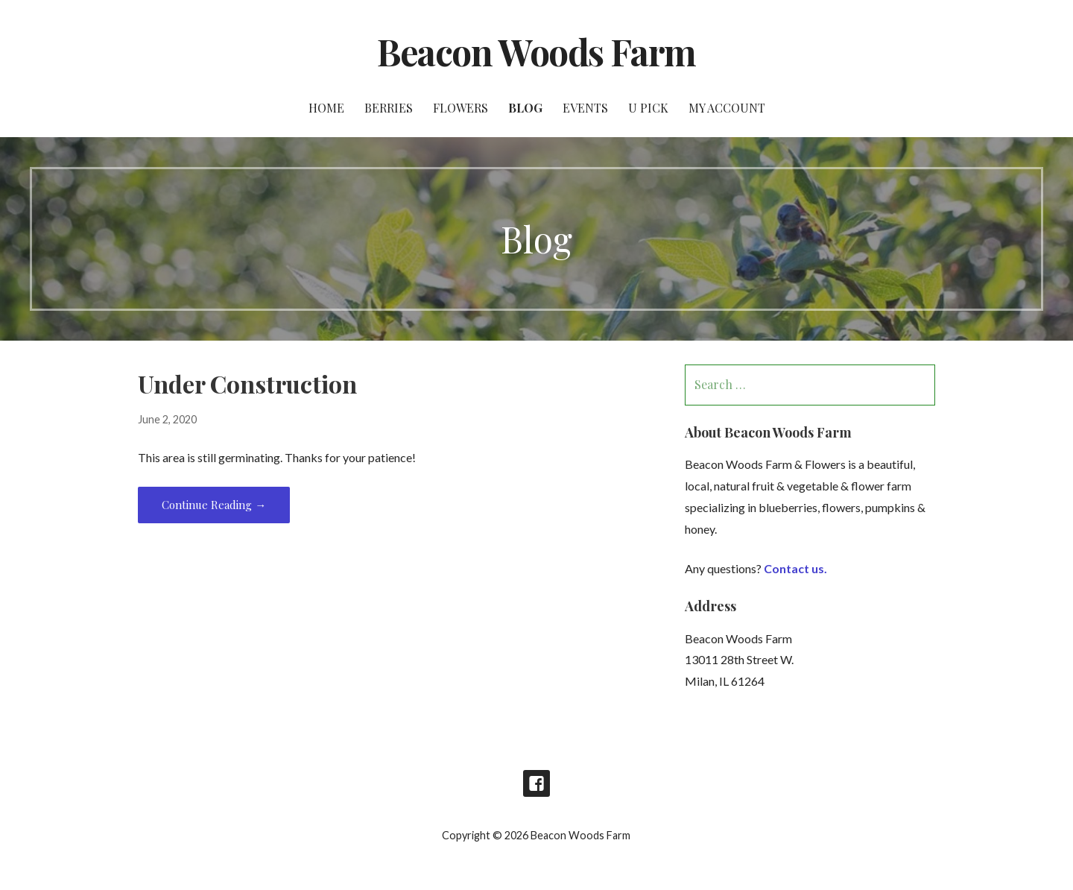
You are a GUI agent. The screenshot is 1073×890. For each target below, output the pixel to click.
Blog (525, 108)
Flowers (460, 108)
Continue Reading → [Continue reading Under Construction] (214, 504)
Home (326, 108)
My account (727, 108)
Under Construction (247, 383)
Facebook (536, 783)
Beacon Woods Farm (536, 51)
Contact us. (795, 568)
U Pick (648, 108)
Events (585, 108)
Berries (388, 108)
